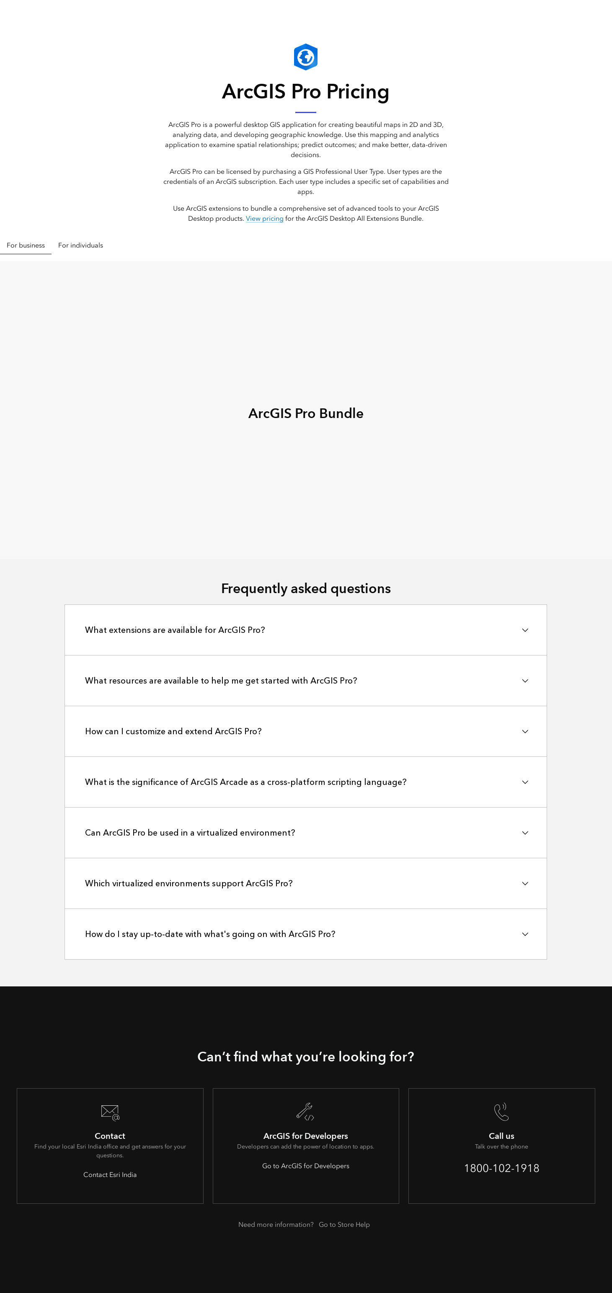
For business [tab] (26, 245)
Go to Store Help (344, 1224)
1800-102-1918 (502, 1168)
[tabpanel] (306, 410)
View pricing (265, 218)
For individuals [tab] (80, 245)
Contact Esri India (110, 1175)
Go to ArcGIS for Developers (305, 1166)
